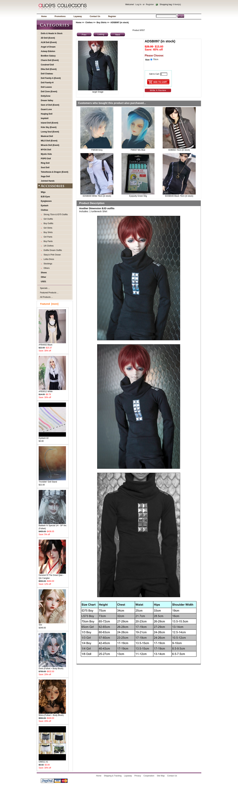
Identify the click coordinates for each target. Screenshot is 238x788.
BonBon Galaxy (48, 56)
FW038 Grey (96, 150)
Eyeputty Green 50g (138, 196)
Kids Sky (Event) (49, 127)
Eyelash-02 (52, 437)
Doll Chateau (47, 73)
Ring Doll (45, 163)
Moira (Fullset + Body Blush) (52, 714)
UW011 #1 (52, 761)
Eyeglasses (46, 201)
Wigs (43, 192)
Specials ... (45, 288)
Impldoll (44, 118)
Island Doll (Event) (49, 123)
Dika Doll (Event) (49, 69)
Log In (138, 4)
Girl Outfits (47, 219)
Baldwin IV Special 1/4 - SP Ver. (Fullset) (53, 526)
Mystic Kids (46, 154)
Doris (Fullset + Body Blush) (52, 667)
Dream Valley (47, 100)
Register (150, 4)
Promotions (60, 16)
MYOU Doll (46, 149)
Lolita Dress (48, 259)
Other (43, 277)
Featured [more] (49, 304)
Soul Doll (45, 167)
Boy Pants (47, 241)
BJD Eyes (45, 196)
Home (44, 16)
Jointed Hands (48, 181)
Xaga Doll (45, 176)
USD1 (43, 281)
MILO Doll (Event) (49, 141)
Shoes (44, 272)
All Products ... (46, 297)
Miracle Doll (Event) (50, 145)
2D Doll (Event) (48, 38)
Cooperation (148, 776)
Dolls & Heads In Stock (51, 33)
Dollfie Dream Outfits (52, 250)
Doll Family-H (47, 82)
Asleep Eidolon (48, 51)
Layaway (78, 16)
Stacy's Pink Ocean (51, 255)
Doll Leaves (46, 87)
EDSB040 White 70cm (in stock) (97, 196)
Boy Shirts (101, 22)
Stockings (47, 264)
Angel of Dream (48, 47)
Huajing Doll (46, 114)
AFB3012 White (52, 390)
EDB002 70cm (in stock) (179, 150)
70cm (155, 59)
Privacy (137, 776)
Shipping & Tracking (113, 776)
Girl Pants (47, 237)
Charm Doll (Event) (50, 60)
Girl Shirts (47, 228)
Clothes (89, 22)
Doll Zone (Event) (49, 91)
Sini (52, 623)
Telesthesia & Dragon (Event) (54, 172)
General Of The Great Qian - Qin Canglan (52, 575)
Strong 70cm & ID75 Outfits (55, 214)
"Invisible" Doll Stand (52, 480)
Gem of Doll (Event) (50, 105)
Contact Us (95, 16)
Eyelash (44, 205)
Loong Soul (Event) (50, 132)
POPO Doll (46, 158)
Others (46, 268)
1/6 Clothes (48, 246)
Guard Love (46, 109)
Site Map (161, 776)
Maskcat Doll (47, 136)
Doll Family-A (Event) (51, 78)
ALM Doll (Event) (49, 42)
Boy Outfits (47, 223)
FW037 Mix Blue (138, 150)
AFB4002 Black (52, 343)
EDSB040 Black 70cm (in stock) (179, 196)
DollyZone (45, 96)
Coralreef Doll (47, 65)
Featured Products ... (49, 292)
